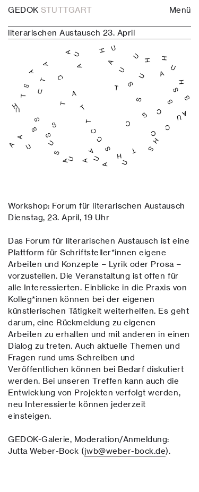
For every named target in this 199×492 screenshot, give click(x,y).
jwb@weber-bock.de (125, 451)
